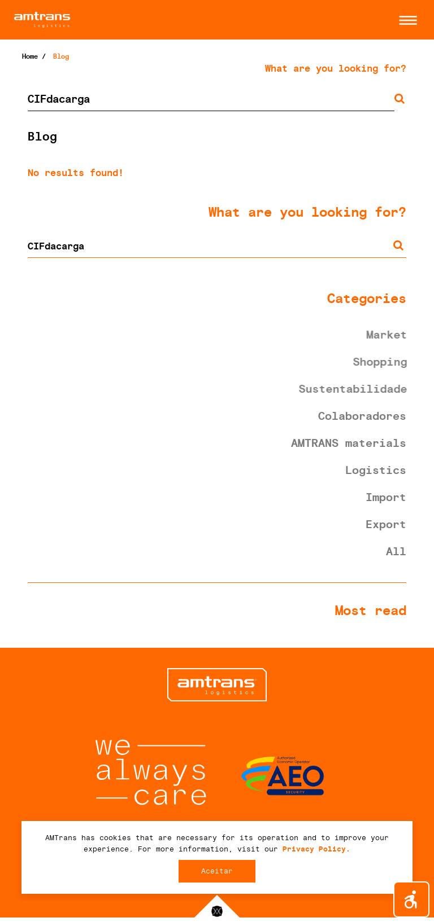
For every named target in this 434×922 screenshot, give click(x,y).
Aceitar (217, 871)
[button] (405, 20)
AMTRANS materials (348, 443)
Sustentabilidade (354, 389)
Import (386, 497)
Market (388, 334)
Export (386, 524)
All (396, 551)
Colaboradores (362, 416)
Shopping (381, 361)
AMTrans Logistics (115, 20)
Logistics (375, 470)
